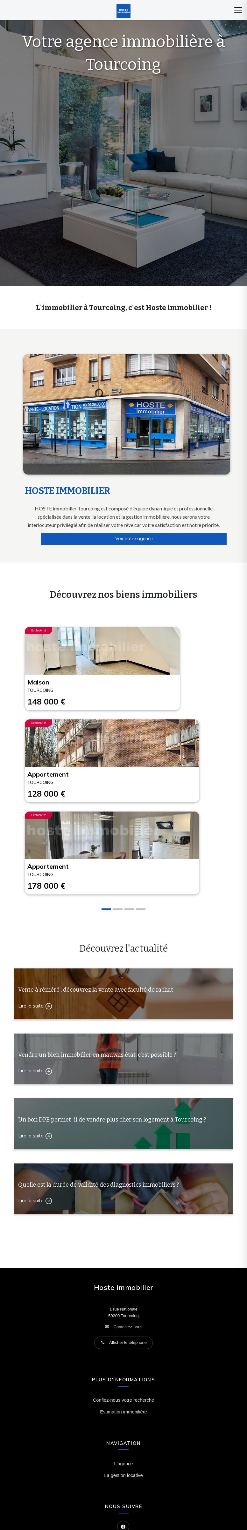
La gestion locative (123, 1475)
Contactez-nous (128, 1326)
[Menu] (238, 10)
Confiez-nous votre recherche (123, 1400)
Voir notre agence (134, 538)
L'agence (123, 1463)
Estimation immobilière (123, 1411)
